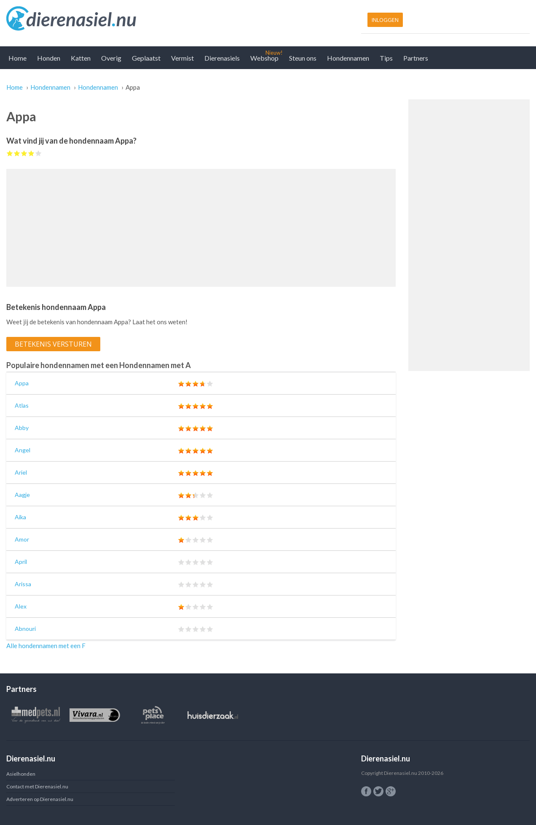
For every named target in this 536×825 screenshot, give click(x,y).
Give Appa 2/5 (17, 153)
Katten (81, 58)
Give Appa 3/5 (24, 153)
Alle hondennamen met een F (46, 645)
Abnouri (25, 628)
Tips (386, 58)
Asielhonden (20, 774)
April (21, 561)
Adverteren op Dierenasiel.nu (39, 799)
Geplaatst (146, 58)
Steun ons (302, 58)
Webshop (264, 58)
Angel (22, 450)
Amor (22, 539)
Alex (21, 606)
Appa (22, 383)
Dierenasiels (222, 58)
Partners (415, 58)
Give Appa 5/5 (38, 153)
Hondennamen (348, 58)
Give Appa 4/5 (31, 153)
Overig (111, 58)
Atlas (22, 405)
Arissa (23, 583)
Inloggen (385, 20)
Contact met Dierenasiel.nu (37, 786)
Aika (20, 517)
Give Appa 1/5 (9, 153)
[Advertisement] (201, 228)
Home (17, 58)
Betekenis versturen (53, 344)
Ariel (21, 472)
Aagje (22, 494)
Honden (48, 58)
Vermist (182, 58)
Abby (22, 427)
